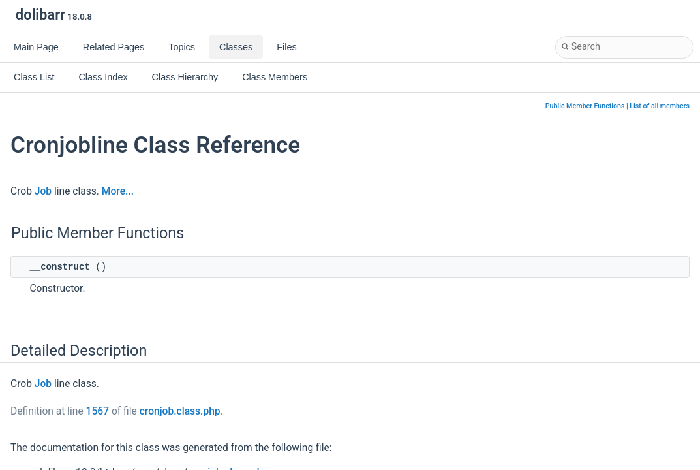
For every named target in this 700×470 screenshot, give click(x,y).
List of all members (660, 106)
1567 (97, 411)
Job (43, 191)
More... (118, 191)
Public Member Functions (585, 106)
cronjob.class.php (180, 411)
